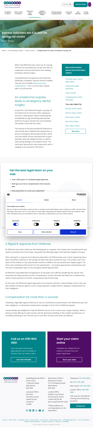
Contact (4, 421)
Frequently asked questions (72, 88)
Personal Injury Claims (30, 12)
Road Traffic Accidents (18, 13)
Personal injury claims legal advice (74, 81)
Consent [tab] (19, 200)
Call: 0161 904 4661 (23, 360)
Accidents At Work (7, 13)
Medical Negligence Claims (42, 12)
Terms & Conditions (83, 421)
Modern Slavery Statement (32, 422)
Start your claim (83, 4)
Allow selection (46, 232)
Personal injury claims (15, 51)
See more (75, 132)
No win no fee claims (73, 109)
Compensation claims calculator (73, 99)
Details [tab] (46, 200)
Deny (20, 232)
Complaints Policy (23, 421)
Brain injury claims (72, 118)
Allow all (73, 232)
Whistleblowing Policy (69, 421)
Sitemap (57, 422)
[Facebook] (30, 411)
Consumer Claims (68, 13)
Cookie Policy (44, 421)
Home (4, 51)
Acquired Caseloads (47, 422)
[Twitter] (36, 411)
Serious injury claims (73, 113)
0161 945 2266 (78, 383)
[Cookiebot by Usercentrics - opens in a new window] (78, 194)
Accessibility (65, 422)
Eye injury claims (71, 122)
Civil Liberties (78, 13)
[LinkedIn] (33, 411)
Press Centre (12, 421)
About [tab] (74, 200)
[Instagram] (27, 411)
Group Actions (86, 13)
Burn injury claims (72, 126)
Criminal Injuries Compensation (56, 13)
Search (53, 4)
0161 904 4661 (85, 387)
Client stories (30, 51)
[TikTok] (43, 411)
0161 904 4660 (68, 4)
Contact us (80, 407)
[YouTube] (40, 411)
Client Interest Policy (55, 421)
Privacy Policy (34, 421)
